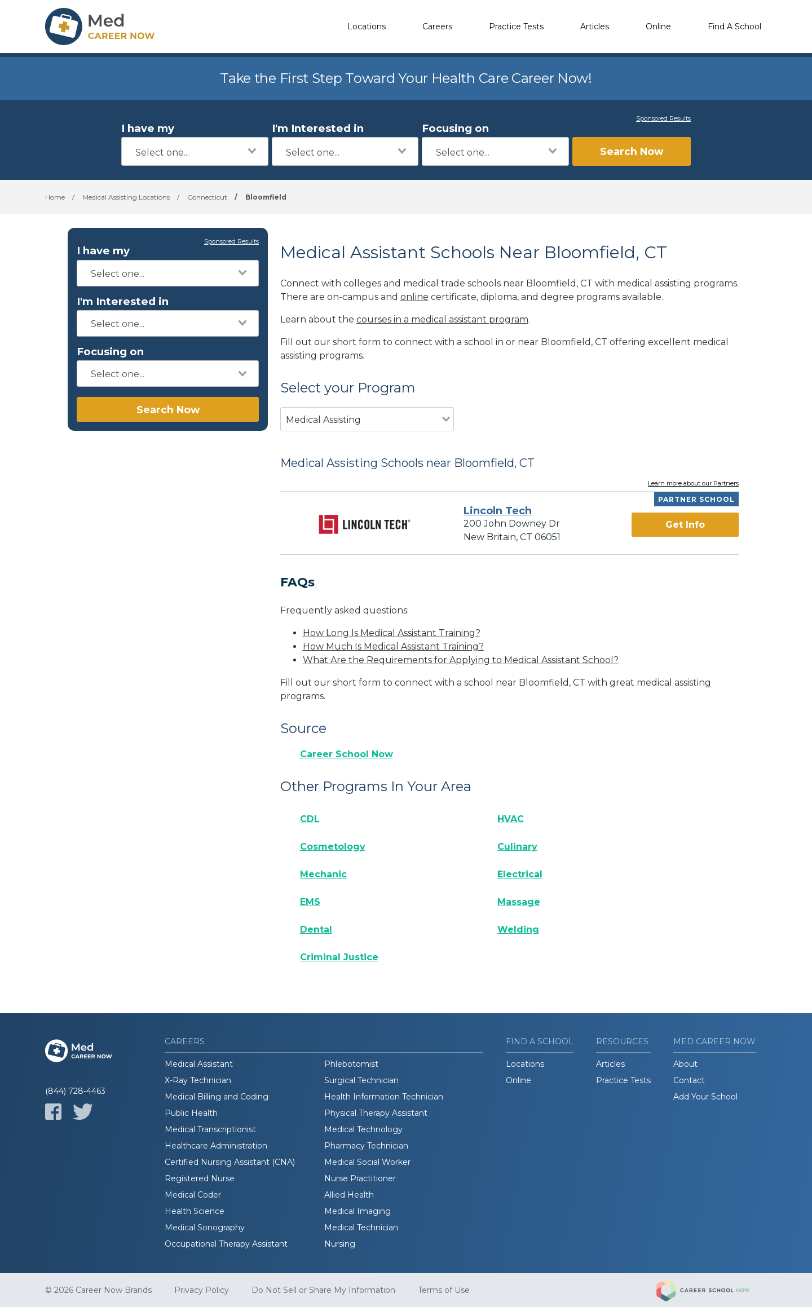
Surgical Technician (361, 1080)
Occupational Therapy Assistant (226, 1244)
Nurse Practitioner (360, 1178)
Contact (689, 1080)
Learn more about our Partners (693, 483)
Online (658, 26)
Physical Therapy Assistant (375, 1113)
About (685, 1064)
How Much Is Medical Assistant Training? (393, 646)
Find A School (734, 26)
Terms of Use (444, 1290)
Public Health (191, 1113)
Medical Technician (361, 1227)
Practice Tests (516, 26)
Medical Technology (363, 1129)
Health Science (194, 1211)
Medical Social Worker (367, 1162)
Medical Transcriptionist (210, 1129)
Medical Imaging (357, 1211)
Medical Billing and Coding (216, 1097)
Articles (594, 26)
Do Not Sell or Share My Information (323, 1290)
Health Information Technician (383, 1097)
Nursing (339, 1244)
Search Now (631, 151)
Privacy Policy (201, 1290)
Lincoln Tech (498, 511)
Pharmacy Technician (366, 1146)
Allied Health (349, 1195)
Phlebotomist (351, 1064)
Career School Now (346, 754)
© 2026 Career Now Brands (98, 1290)
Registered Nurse (200, 1178)
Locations (366, 26)
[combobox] (195, 151)
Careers (437, 26)
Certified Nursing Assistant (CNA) (230, 1162)
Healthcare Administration (216, 1146)
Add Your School (705, 1097)
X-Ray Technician (198, 1080)
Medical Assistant (199, 1064)
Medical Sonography (205, 1227)
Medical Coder (193, 1195)
